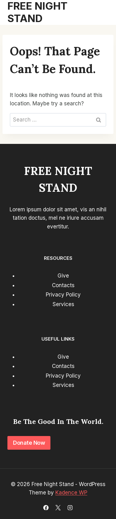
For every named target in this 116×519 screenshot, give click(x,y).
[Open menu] (101, 12)
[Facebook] (46, 507)
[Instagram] (70, 507)
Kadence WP (71, 492)
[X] (58, 507)
